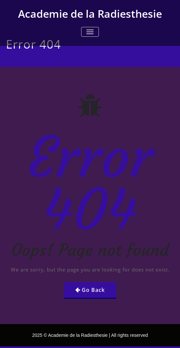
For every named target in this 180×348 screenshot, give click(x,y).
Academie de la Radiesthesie (90, 14)
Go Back (93, 290)
